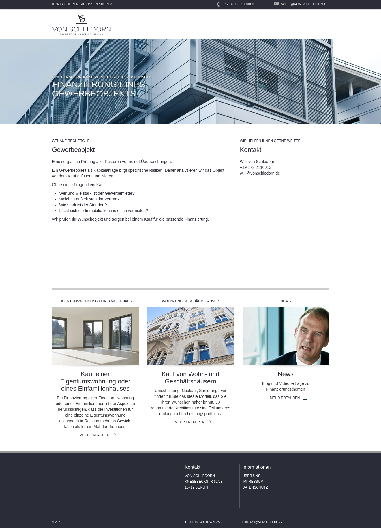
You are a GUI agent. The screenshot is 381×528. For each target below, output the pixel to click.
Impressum (253, 482)
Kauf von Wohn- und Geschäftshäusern (190, 377)
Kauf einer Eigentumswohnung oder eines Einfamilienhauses (95, 381)
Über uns (251, 476)
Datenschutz (255, 487)
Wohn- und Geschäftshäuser (190, 301)
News (286, 301)
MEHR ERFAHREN (95, 435)
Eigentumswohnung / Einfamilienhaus (95, 301)
